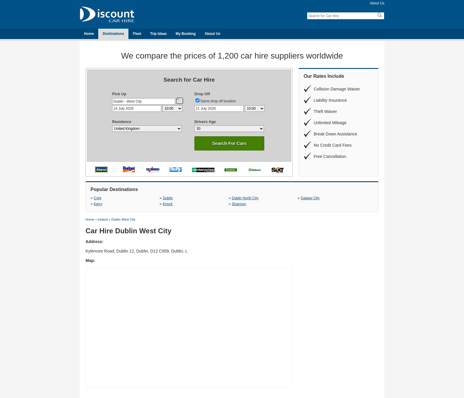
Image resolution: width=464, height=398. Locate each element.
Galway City (310, 198)
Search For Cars (229, 143)
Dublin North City (245, 198)
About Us (377, 3)
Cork (97, 198)
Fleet (137, 34)
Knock (168, 204)
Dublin (168, 198)
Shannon (239, 204)
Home (89, 34)
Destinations (113, 34)
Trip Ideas (158, 34)
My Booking (185, 34)
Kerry (98, 204)
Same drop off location (218, 101)
